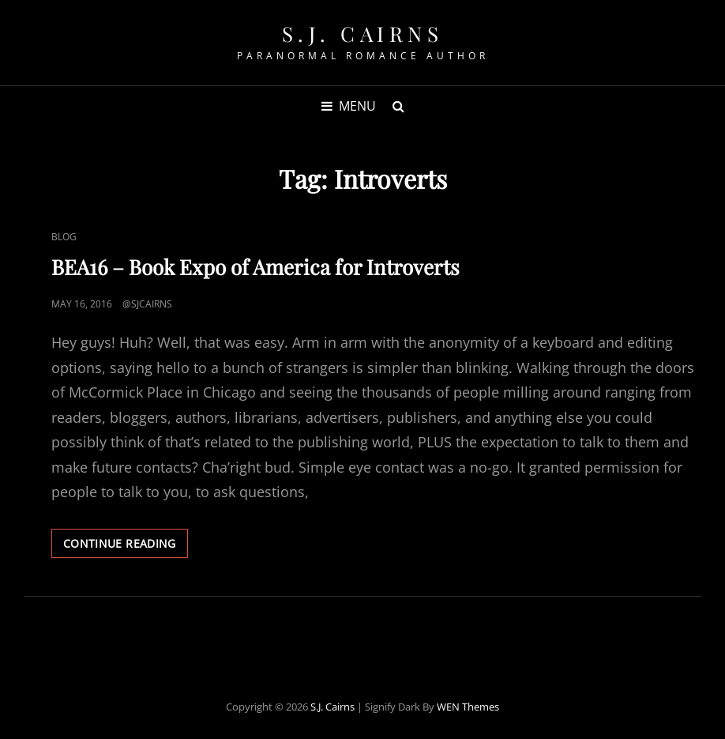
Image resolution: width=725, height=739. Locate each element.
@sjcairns (147, 304)
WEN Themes (468, 706)
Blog (64, 236)
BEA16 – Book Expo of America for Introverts (255, 267)
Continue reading (125, 546)
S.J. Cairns (363, 33)
